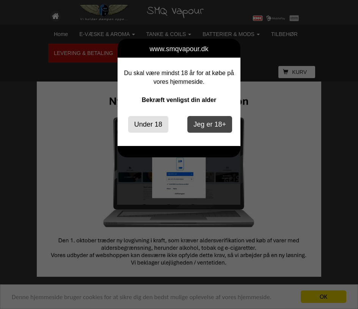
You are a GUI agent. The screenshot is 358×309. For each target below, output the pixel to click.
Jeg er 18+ (209, 124)
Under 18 (148, 124)
